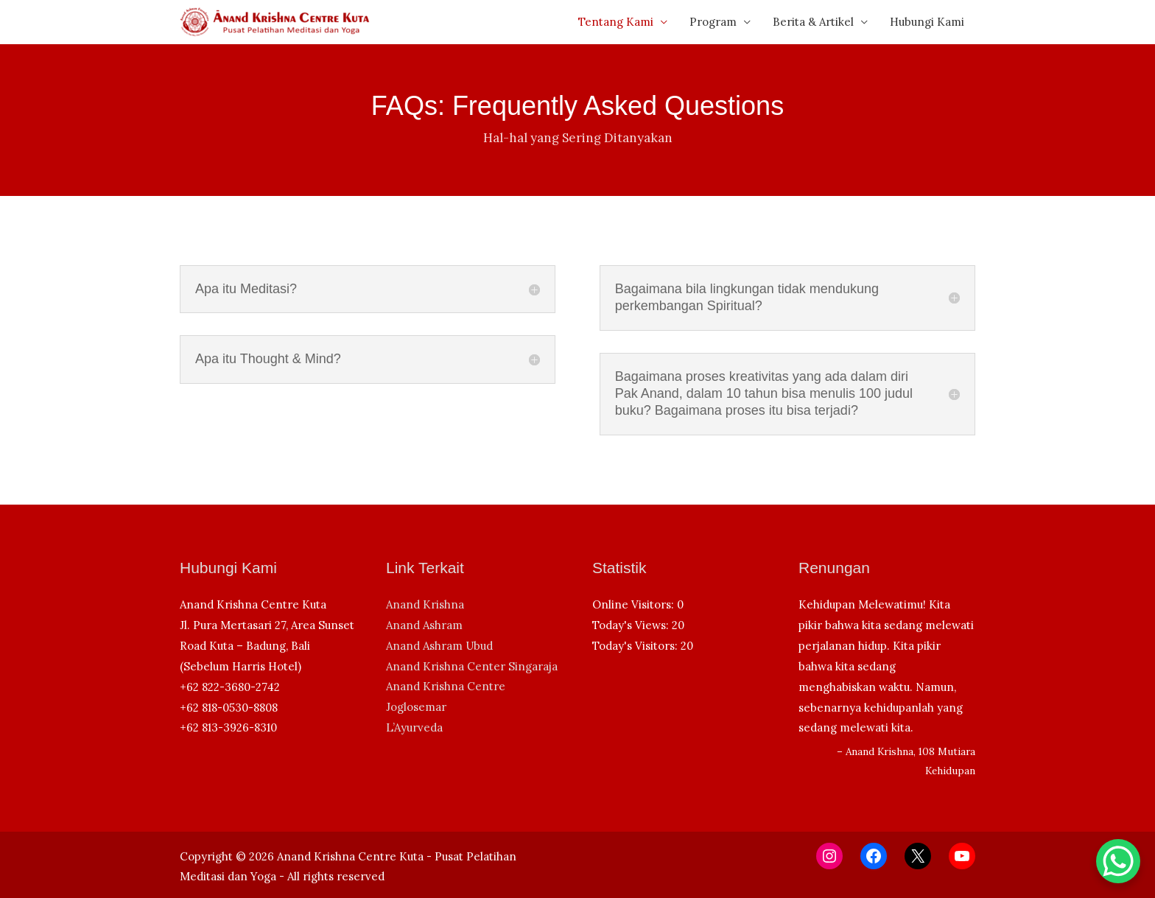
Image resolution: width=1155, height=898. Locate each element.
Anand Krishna (425, 604)
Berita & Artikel (813, 22)
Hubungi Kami (927, 22)
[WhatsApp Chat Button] (1118, 861)
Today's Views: (632, 625)
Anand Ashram (424, 625)
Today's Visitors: (636, 646)
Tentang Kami (615, 22)
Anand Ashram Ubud (439, 646)
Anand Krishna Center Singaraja (472, 666)
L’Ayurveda (414, 727)
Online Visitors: (634, 604)
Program (713, 22)
